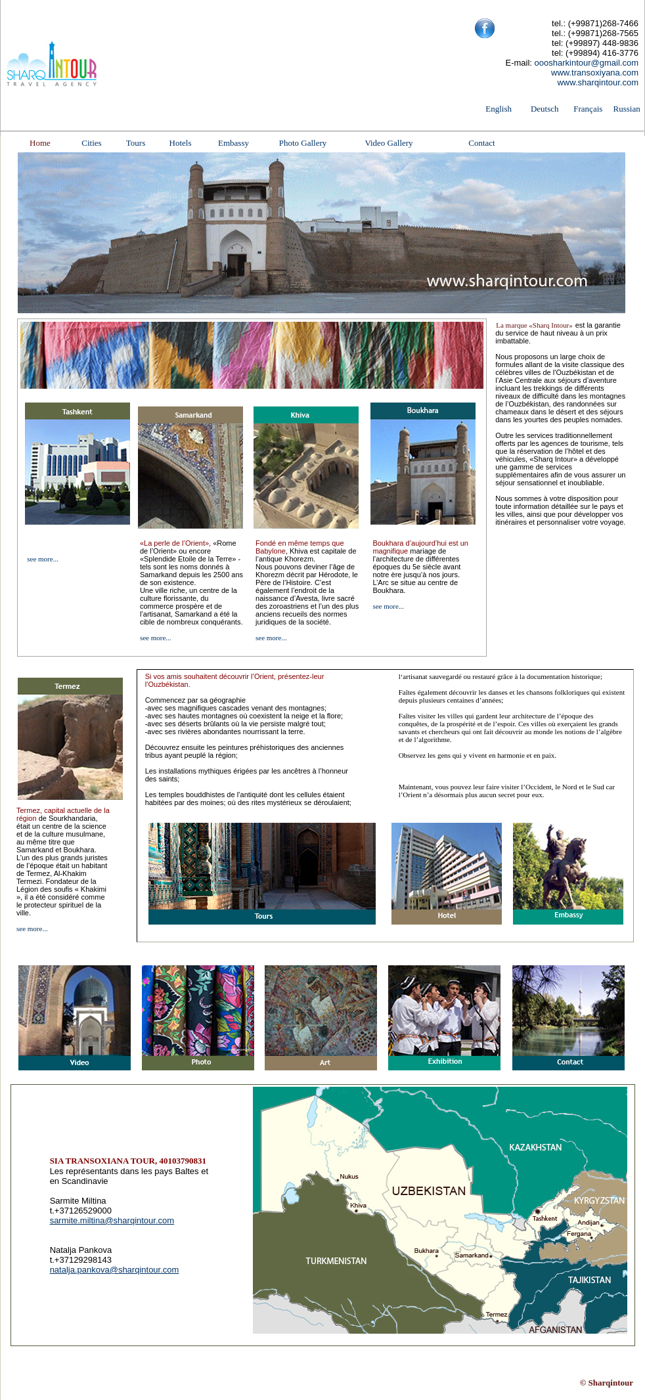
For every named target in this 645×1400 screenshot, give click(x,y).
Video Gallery (388, 143)
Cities (91, 143)
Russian (626, 109)
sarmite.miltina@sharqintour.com (112, 1220)
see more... (42, 559)
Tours (135, 143)
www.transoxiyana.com (594, 72)
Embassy (233, 143)
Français (587, 109)
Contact (481, 143)
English (498, 109)
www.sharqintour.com (597, 82)
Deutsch (545, 109)
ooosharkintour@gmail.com (586, 63)
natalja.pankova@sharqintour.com (114, 1270)
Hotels (180, 143)
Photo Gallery (303, 143)
